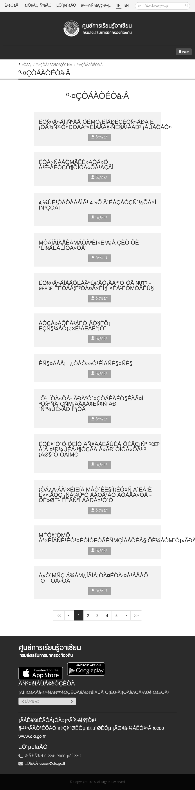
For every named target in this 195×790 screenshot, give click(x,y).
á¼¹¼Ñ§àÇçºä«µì (96, 5)
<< (58, 615)
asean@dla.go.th (53, 763)
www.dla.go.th (32, 736)
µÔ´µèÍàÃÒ (66, 5)
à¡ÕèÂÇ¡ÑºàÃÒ (38, 5)
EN (126, 5)
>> (136, 615)
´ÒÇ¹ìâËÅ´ (99, 137)
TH (118, 5)
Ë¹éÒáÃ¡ (12, 5)
